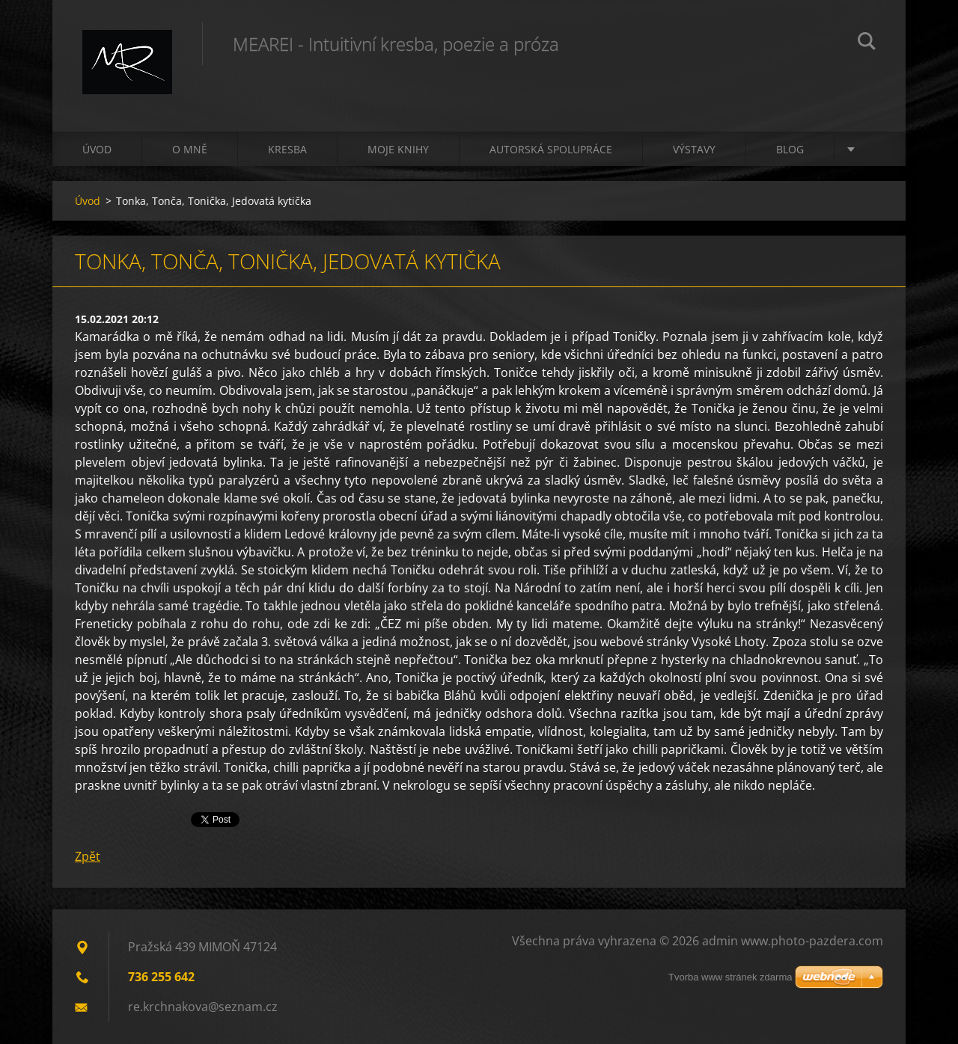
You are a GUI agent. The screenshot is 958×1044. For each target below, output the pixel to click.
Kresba (287, 149)
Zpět (87, 856)
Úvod (97, 149)
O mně (189, 149)
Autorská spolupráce (550, 149)
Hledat (867, 43)
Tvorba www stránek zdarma (730, 977)
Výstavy (694, 149)
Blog (790, 149)
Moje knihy (398, 149)
